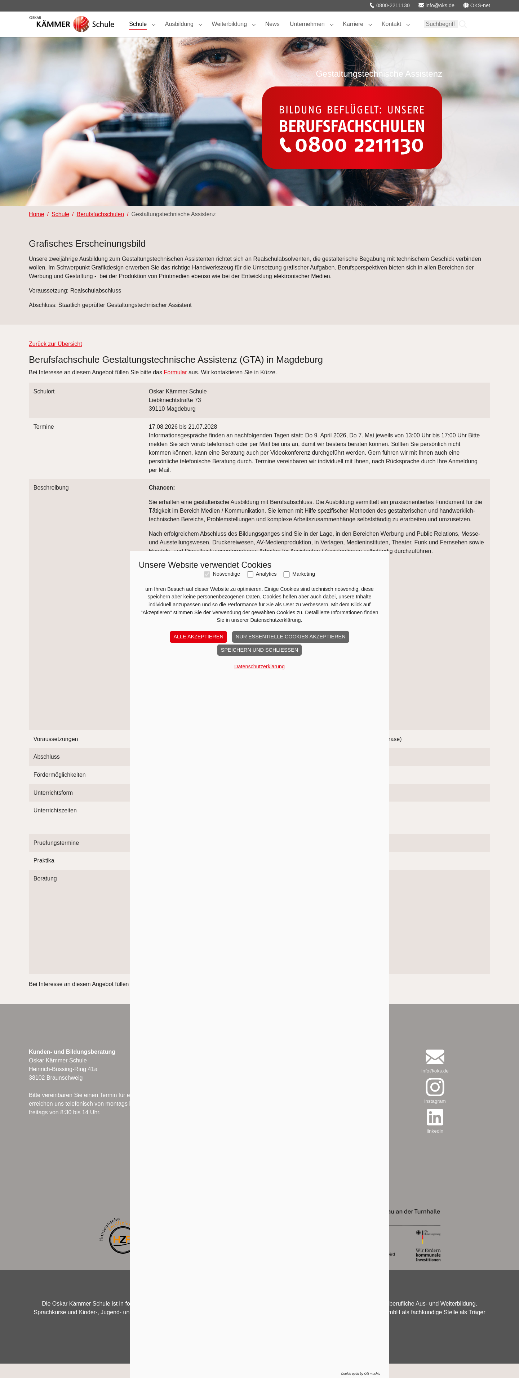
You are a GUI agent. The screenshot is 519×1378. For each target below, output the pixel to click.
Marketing (303, 574)
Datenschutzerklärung (259, 666)
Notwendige (226, 574)
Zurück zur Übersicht (55, 358)
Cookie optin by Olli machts (360, 1373)
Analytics (266, 574)
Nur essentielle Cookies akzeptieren (291, 636)
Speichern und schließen (259, 650)
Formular (175, 387)
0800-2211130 (389, 5)
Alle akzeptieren (198, 636)
